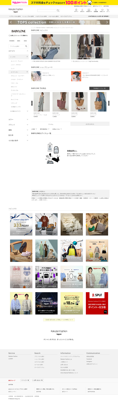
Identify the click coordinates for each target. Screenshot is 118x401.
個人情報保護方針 (18, 396)
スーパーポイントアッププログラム (70, 356)
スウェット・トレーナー (17, 76)
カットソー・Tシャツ (17, 61)
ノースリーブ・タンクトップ (18, 95)
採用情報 (37, 396)
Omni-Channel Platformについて (69, 373)
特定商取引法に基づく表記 (68, 370)
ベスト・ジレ (14, 83)
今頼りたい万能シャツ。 (49, 75)
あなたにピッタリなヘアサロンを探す (17, 389)
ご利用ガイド (64, 362)
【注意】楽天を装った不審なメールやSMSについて (59, 319)
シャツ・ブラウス (16, 64)
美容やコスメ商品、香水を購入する (45, 389)
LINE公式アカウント (92, 364)
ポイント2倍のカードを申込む (69, 389)
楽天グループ (96, 6)
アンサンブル (14, 90)
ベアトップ (14, 103)
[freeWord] (18, 46)
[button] (42, 106)
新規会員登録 (90, 356)
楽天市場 (106, 6)
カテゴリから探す (39, 362)
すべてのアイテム (39, 367)
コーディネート (90, 124)
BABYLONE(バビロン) (52, 27)
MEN (18, 41)
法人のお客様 (64, 367)
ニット (13, 68)
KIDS (25, 41)
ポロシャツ (14, 86)
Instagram (89, 361)
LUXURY (10, 359)
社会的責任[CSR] (29, 396)
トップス (12, 57)
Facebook (89, 359)
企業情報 (10, 396)
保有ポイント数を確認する (94, 389)
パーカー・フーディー (17, 79)
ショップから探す (39, 359)
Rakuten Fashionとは (66, 359)
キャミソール (14, 99)
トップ (33, 27)
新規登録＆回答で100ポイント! (82, 6)
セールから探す (39, 364)
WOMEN (11, 41)
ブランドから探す (39, 356)
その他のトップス (16, 106)
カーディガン (14, 72)
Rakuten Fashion (40, 27)
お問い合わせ (64, 364)
